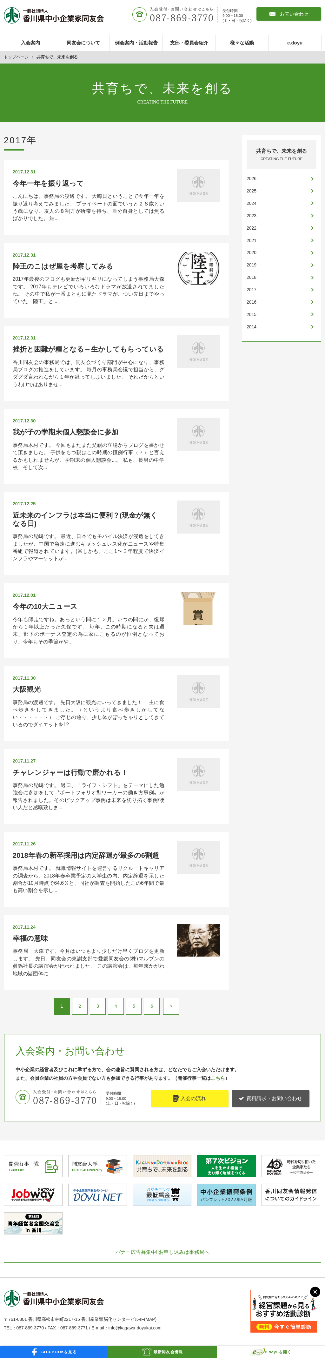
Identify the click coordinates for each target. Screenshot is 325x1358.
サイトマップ (122, 1282)
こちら (218, 947)
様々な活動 (242, 42)
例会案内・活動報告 (136, 42)
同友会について (83, 42)
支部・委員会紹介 (189, 42)
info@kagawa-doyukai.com (135, 1196)
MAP (150, 1188)
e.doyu (294, 42)
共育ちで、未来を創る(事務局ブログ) (146, 1249)
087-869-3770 (30, 1196)
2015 (251, 314)
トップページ (16, 57)
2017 (251, 289)
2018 (251, 277)
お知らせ (16, 1293)
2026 (251, 178)
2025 (251, 190)
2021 (251, 240)
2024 (251, 203)
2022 (251, 228)
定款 (113, 1293)
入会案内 (30, 42)
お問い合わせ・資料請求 (133, 1260)
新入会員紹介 (122, 1238)
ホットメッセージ (127, 1227)
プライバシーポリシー (131, 1271)
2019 (251, 264)
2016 (251, 302)
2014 (251, 326)
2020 (251, 252)
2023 (251, 215)
